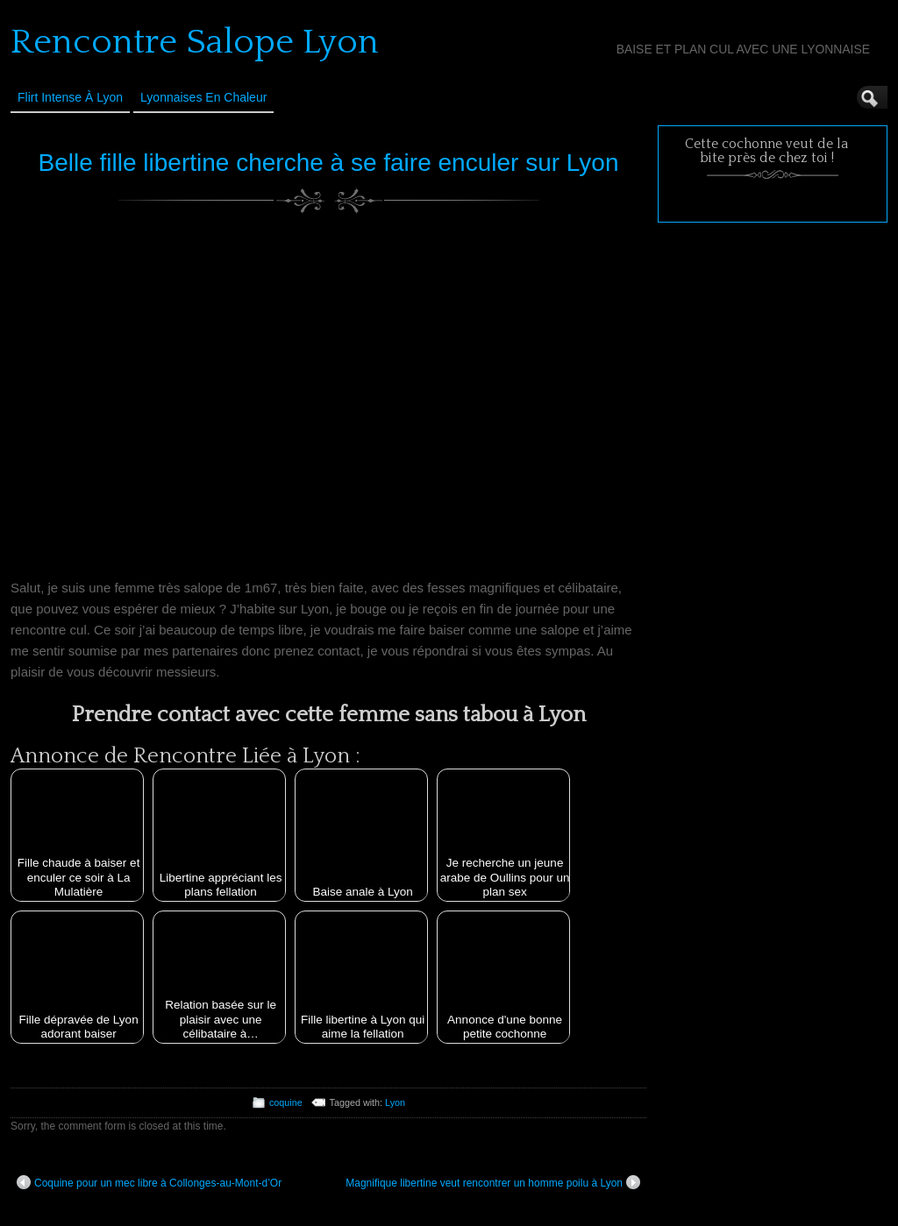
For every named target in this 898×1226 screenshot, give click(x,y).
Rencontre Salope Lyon (195, 42)
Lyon (395, 1102)
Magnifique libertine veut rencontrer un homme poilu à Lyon (493, 1182)
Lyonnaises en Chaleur (203, 97)
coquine (286, 1102)
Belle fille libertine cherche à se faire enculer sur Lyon (329, 162)
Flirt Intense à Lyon (70, 97)
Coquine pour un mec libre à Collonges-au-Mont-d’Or (149, 1182)
